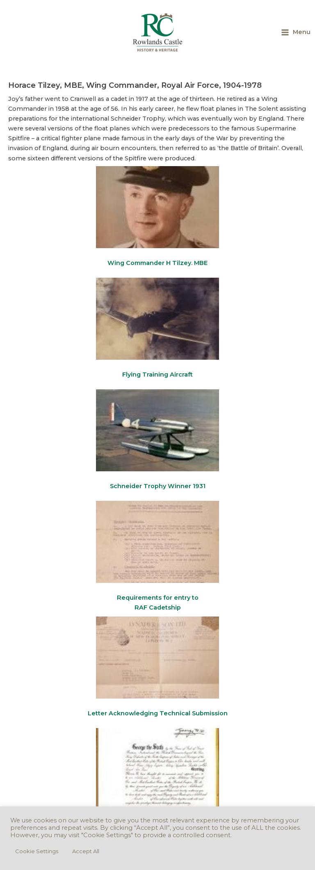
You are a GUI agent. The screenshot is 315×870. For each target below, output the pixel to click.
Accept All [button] (85, 851)
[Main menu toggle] (295, 32)
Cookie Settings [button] (36, 851)
